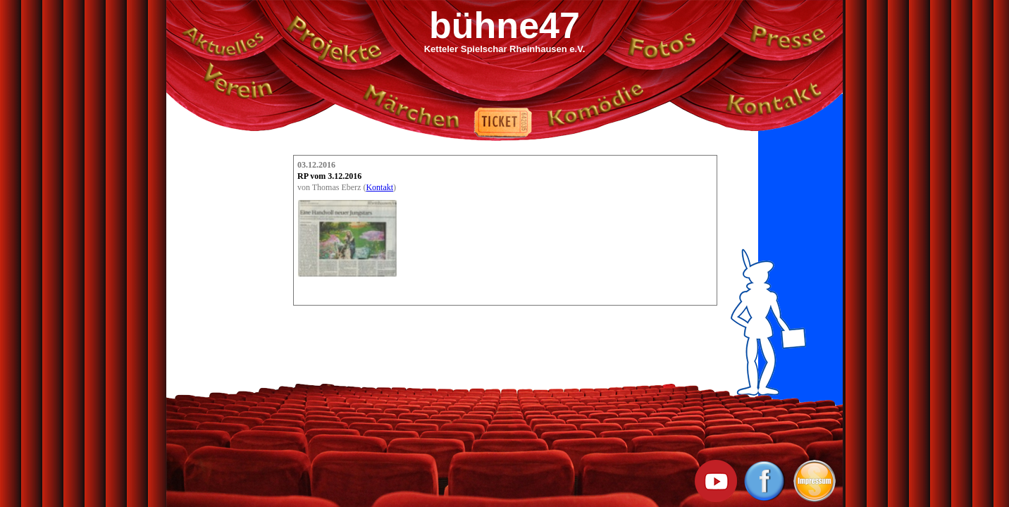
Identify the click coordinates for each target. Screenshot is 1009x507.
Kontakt (379, 187)
